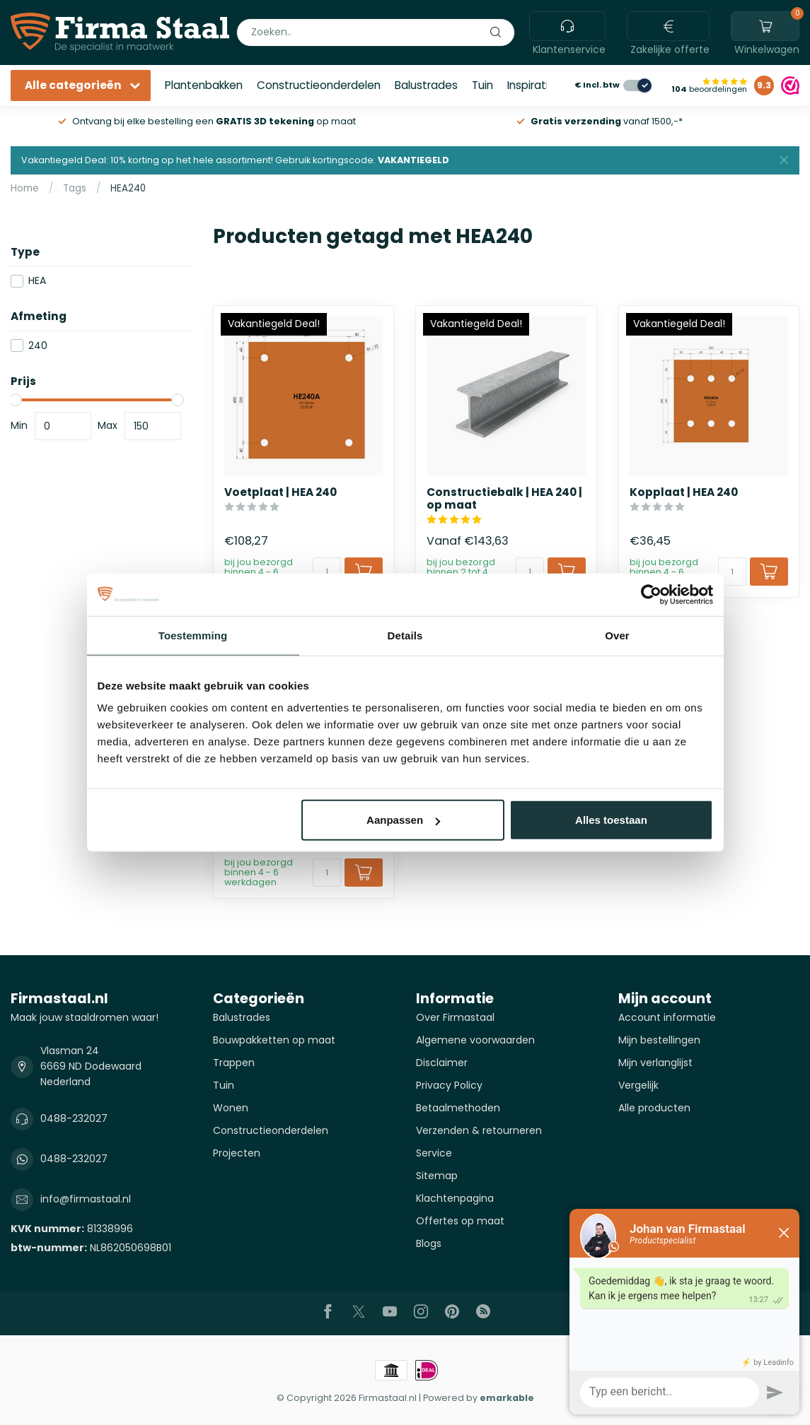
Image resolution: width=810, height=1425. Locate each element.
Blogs (428, 1243)
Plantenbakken (204, 85)
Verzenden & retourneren (479, 1130)
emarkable (507, 1398)
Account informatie (667, 1017)
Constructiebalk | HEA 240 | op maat (504, 499)
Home (25, 188)
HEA (37, 281)
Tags (74, 188)
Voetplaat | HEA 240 (280, 492)
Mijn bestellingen (659, 1040)
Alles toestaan (611, 820)
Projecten (236, 1153)
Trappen (234, 1063)
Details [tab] (405, 635)
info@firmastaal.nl (85, 1199)
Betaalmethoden (458, 1108)
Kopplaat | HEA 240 (684, 492)
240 (37, 346)
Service (434, 1153)
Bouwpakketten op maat (274, 1040)
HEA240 (128, 188)
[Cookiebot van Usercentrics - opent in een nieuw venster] (651, 594)
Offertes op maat (460, 1221)
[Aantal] (327, 571)
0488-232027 (74, 1118)
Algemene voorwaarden (475, 1040)
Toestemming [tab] (193, 635)
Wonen (230, 1108)
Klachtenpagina (455, 1198)
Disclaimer (442, 1063)
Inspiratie (531, 85)
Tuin (482, 85)
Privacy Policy (449, 1085)
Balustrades (426, 85)
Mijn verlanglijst (655, 1063)
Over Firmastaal (455, 1017)
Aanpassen (403, 820)
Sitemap (437, 1176)
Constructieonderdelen (319, 85)
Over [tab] (617, 635)
